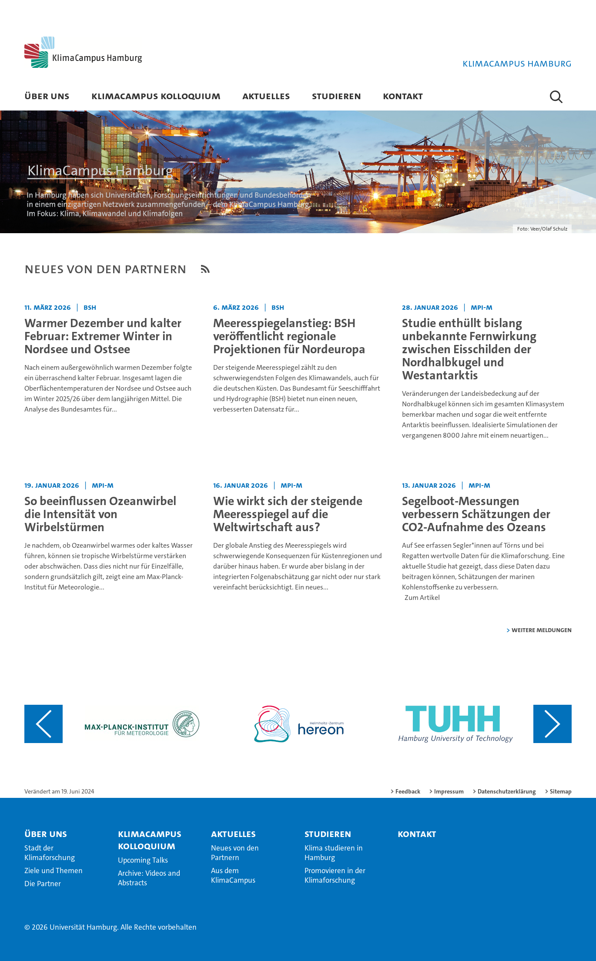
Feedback (407, 791)
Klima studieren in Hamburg (334, 852)
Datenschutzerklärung (507, 791)
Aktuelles (266, 95)
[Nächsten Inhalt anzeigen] (552, 724)
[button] (556, 96)
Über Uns (47, 95)
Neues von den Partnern (235, 852)
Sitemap (561, 791)
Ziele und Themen (53, 870)
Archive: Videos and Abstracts (149, 877)
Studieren (336, 95)
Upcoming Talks (143, 860)
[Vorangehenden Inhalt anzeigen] (43, 724)
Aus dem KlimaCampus (233, 875)
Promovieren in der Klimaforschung (335, 875)
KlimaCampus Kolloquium (156, 95)
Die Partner (42, 883)
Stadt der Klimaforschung (49, 852)
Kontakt (403, 95)
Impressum (449, 791)
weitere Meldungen (542, 629)
